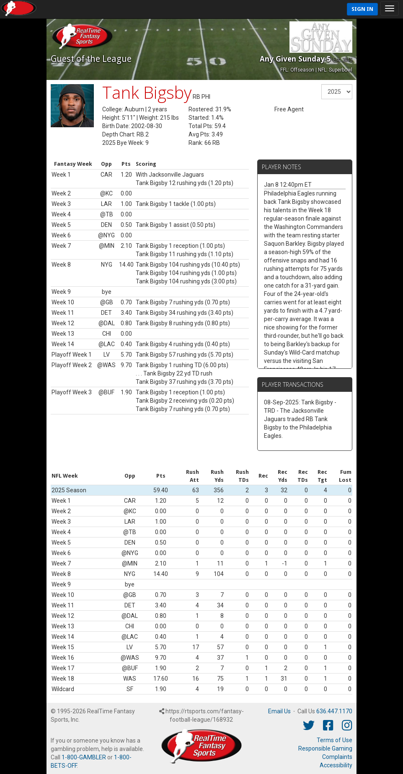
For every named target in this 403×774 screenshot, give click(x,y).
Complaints (337, 756)
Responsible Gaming (325, 748)
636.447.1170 (334, 711)
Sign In (362, 9)
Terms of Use (334, 740)
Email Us (279, 711)
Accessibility (336, 765)
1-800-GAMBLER (84, 757)
